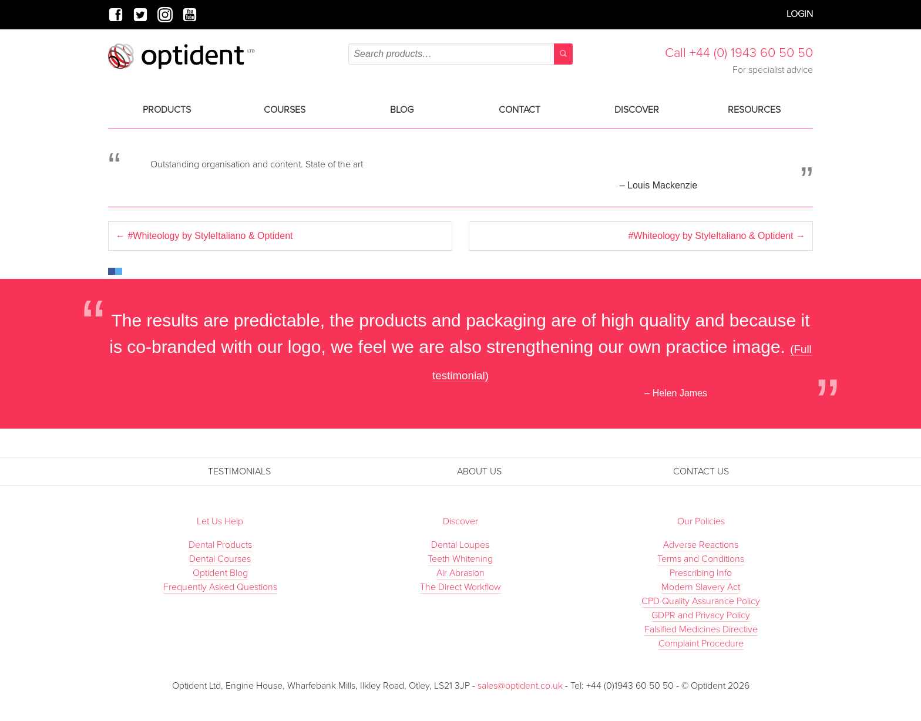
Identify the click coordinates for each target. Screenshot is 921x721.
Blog (402, 110)
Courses (284, 110)
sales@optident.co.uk (521, 686)
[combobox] (460, 54)
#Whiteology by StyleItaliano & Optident (204, 236)
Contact (519, 110)
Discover (636, 110)
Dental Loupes (460, 545)
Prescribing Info (701, 573)
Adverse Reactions (700, 545)
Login (799, 14)
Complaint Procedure (701, 643)
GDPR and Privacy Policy (700, 615)
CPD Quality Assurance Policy (700, 601)
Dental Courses (220, 559)
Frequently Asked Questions (220, 587)
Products (167, 110)
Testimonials (239, 471)
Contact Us (701, 471)
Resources (754, 110)
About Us (479, 471)
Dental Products (220, 545)
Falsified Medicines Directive (701, 629)
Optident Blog (220, 573)
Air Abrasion (460, 573)
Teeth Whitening (460, 559)
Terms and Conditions (700, 559)
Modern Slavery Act (700, 587)
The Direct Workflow (460, 587)
